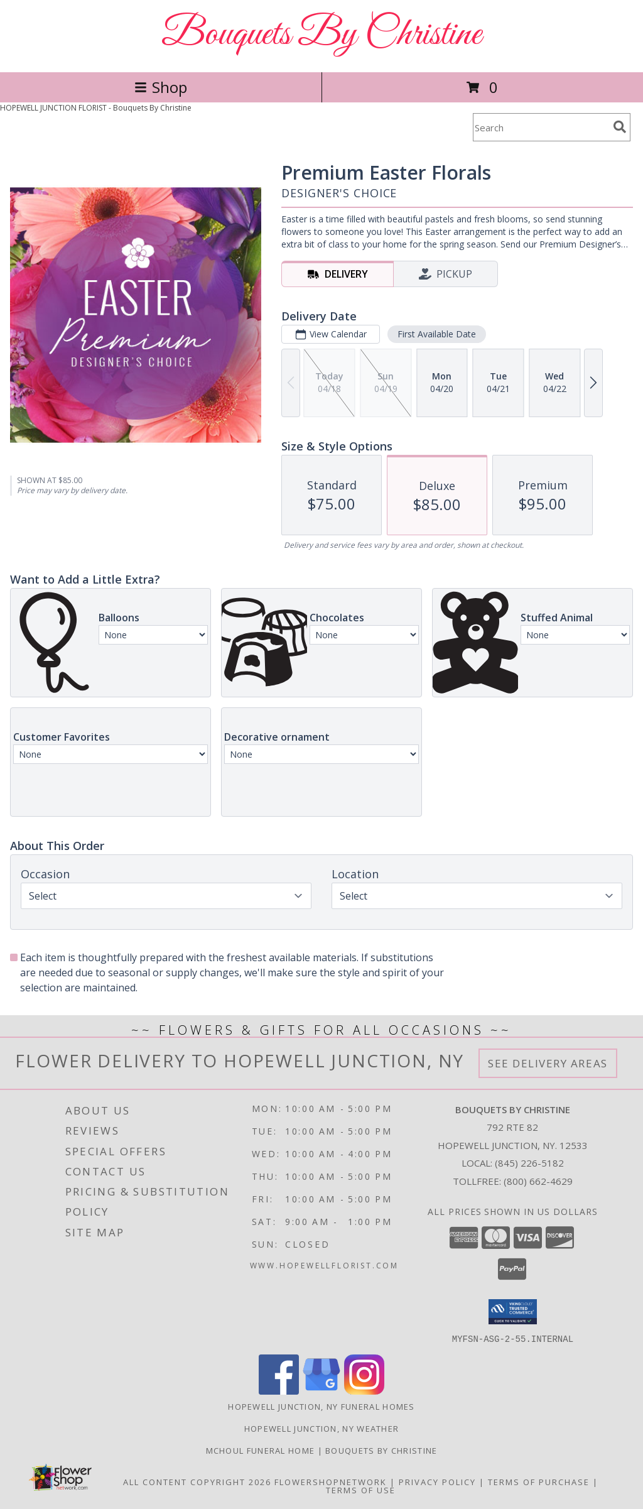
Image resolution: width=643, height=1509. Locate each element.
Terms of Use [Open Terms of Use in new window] (361, 1489)
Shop (160, 87)
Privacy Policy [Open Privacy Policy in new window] (437, 1481)
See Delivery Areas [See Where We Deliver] (548, 1063)
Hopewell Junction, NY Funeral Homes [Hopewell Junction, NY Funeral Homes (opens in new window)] (321, 1406)
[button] (513, 1311)
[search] (620, 127)
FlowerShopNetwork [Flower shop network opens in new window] (330, 1481)
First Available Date (436, 334)
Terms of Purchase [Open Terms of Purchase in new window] (539, 1481)
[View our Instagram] (364, 1391)
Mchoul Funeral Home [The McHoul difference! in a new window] (262, 1450)
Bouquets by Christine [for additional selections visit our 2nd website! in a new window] (381, 1450)
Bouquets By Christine (321, 34)
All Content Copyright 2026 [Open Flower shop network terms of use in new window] (197, 1481)
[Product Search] (540, 127)
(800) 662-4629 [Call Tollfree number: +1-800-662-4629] (538, 1181)
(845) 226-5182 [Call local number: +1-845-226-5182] (529, 1163)
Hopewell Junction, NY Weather (321, 1428)
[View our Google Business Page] (321, 1391)
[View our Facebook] (279, 1391)
